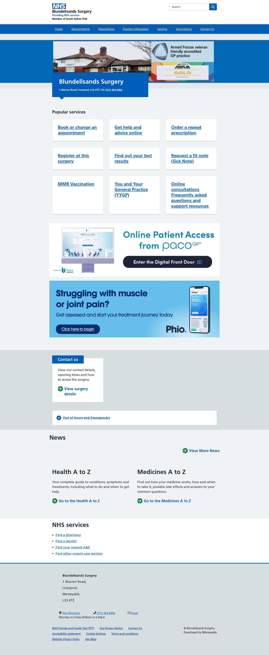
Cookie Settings (96, 633)
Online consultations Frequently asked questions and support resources (190, 195)
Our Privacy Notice (111, 628)
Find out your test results (133, 158)
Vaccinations (184, 29)
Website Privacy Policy (66, 639)
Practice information (136, 29)
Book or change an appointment (77, 129)
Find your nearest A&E (73, 547)
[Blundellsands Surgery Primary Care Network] (72, 12)
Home (59, 29)
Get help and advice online (128, 129)
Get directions (71, 613)
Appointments (80, 29)
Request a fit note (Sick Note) (189, 158)
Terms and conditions (124, 633)
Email (134, 613)
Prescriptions (106, 29)
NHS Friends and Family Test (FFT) (73, 628)
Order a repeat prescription (186, 129)
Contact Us (207, 29)
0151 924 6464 (114, 89)
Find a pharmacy (68, 535)
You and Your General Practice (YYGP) (131, 189)
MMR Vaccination (76, 184)
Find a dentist (66, 541)
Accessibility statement (66, 633)
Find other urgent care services (79, 553)
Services (162, 29)
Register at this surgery (73, 158)
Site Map (90, 639)
